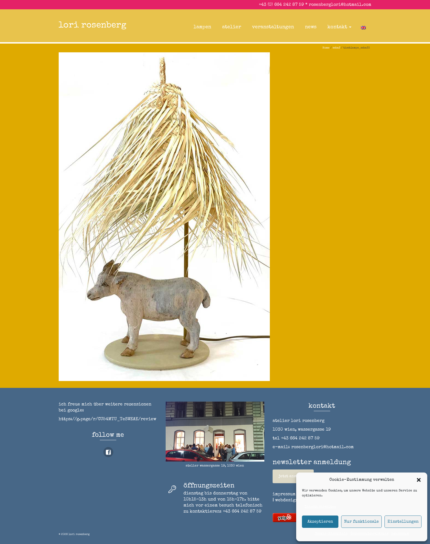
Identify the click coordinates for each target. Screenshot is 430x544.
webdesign (286, 500)
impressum (400, 534)
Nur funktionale (361, 522)
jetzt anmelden (293, 476)
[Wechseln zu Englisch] (363, 27)
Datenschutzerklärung (369, 534)
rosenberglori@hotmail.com (340, 5)
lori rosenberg (92, 25)
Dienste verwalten (320, 507)
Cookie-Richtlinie (331, 534)
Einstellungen (402, 522)
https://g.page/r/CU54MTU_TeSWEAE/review (107, 419)
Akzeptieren (320, 522)
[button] (418, 480)
